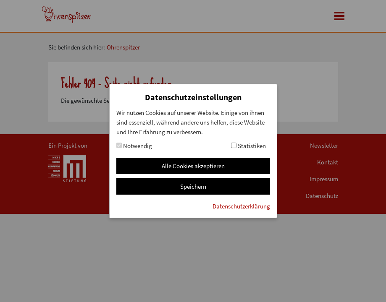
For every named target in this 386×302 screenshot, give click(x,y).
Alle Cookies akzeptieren (193, 166)
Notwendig (134, 146)
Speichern (193, 186)
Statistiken (248, 146)
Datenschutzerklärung (241, 206)
